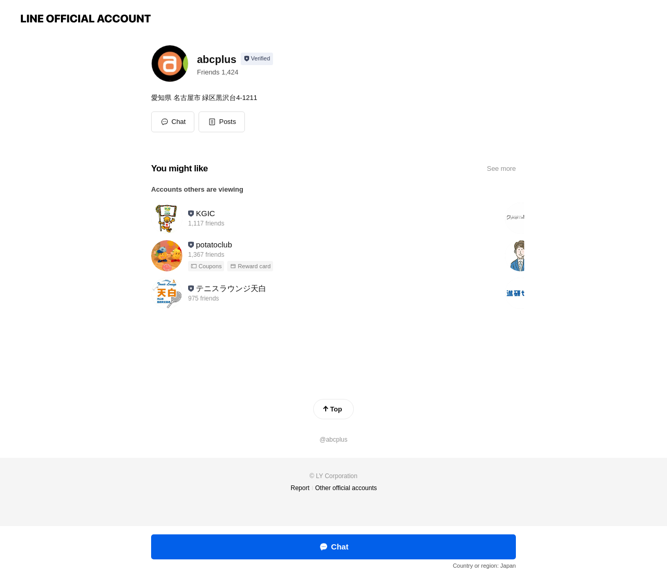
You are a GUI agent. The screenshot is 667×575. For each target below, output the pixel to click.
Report (300, 488)
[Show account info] (257, 59)
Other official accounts (346, 488)
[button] (222, 121)
